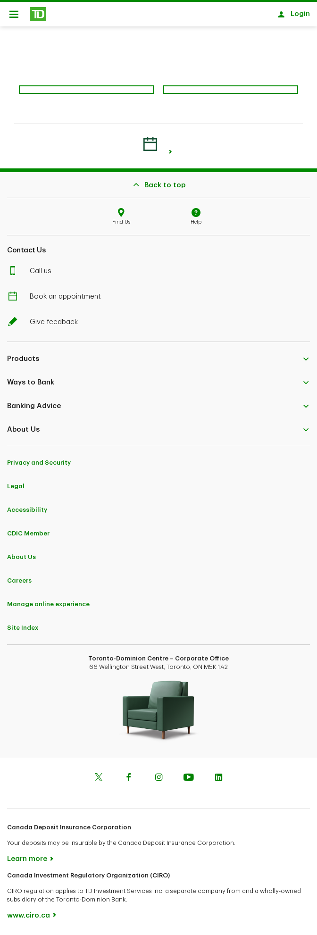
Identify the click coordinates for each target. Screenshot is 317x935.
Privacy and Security (39, 462)
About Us (21, 557)
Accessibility (27, 510)
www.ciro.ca (28, 915)
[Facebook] (129, 778)
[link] (170, 151)
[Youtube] (189, 778)
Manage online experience (48, 604)
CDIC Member (28, 533)
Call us (34, 271)
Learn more (27, 858)
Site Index (22, 628)
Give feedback (48, 322)
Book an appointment (59, 296)
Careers (19, 580)
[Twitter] (99, 778)
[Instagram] (158, 778)
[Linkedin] (218, 778)
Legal (16, 486)
